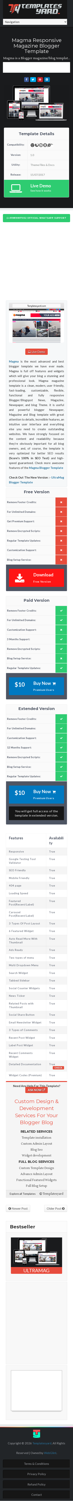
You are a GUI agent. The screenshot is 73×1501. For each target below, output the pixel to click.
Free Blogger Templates (26, 1413)
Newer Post (18, 1208)
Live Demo (36, 351)
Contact (36, 1494)
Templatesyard (51, 1194)
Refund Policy (36, 1484)
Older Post (56, 1208)
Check (58, 1068)
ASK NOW (36, 1090)
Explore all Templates (23, 1193)
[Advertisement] (38, 67)
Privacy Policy (36, 1474)
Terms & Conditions (36, 1463)
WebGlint (50, 1453)
